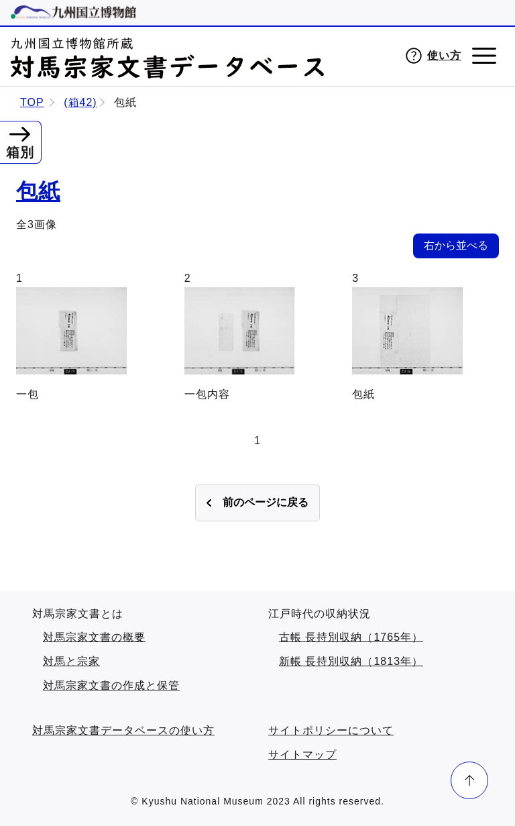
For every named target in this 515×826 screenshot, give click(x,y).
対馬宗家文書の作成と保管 (111, 685)
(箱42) (80, 102)
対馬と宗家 (71, 661)
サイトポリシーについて (331, 730)
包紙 (38, 191)
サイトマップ (302, 754)
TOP (32, 102)
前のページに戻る (265, 502)
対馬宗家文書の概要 (94, 637)
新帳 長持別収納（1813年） (351, 661)
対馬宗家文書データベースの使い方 (123, 730)
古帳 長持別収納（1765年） (351, 637)
